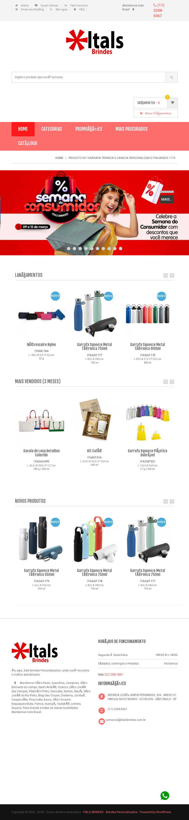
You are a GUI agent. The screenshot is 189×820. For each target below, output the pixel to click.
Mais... (166, 199)
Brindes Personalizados (122, 812)
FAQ (81, 9)
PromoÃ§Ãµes (88, 129)
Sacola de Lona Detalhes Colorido (41, 455)
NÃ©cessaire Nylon (41, 346)
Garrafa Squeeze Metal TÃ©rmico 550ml (41, 574)
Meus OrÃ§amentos (155, 113)
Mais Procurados (132, 129)
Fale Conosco (79, 5)
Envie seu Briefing (32, 9)
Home (25, 5)
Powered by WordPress (156, 812)
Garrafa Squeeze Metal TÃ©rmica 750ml (94, 348)
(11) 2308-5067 (158, 10)
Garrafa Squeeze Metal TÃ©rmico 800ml (147, 348)
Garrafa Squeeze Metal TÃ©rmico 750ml (94, 574)
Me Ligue (61, 9)
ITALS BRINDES (93, 812)
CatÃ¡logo (27, 143)
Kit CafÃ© (94, 453)
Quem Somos (49, 5)
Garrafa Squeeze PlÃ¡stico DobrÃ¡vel (147, 455)
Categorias (51, 129)
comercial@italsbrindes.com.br (125, 720)
